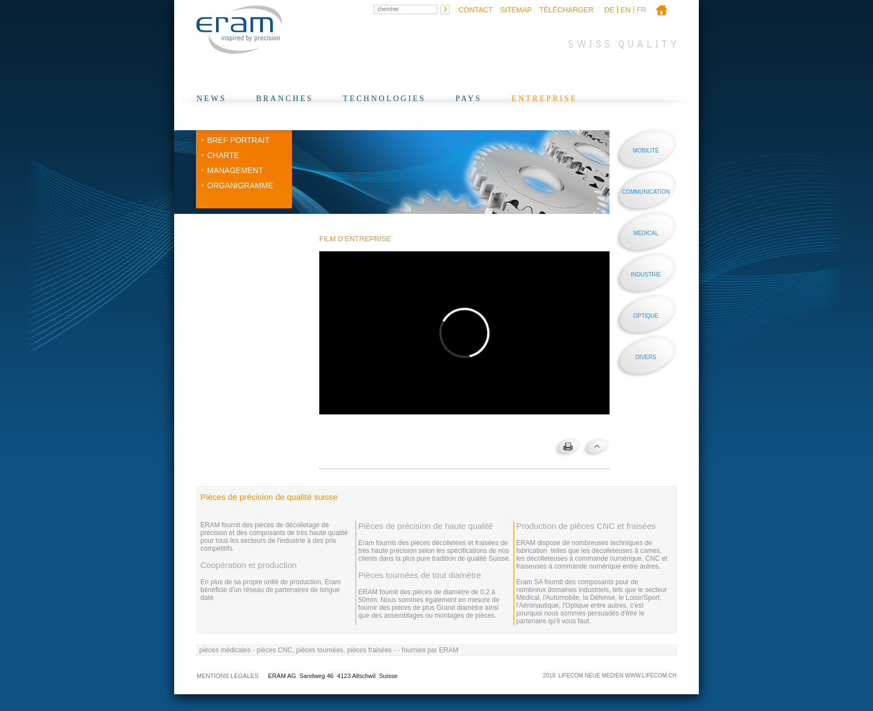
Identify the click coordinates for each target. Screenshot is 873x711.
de (610, 10)
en (626, 10)
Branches (285, 98)
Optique (645, 316)
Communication (646, 192)
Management (235, 170)
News (211, 98)
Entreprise (544, 98)
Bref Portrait (238, 140)
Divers (645, 357)
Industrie (646, 274)
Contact (475, 10)
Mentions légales (227, 675)
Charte (223, 155)
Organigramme (240, 185)
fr (641, 10)
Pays (468, 98)
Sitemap (516, 10)
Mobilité (646, 150)
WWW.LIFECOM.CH (651, 675)
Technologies (384, 98)
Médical (646, 233)
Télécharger (566, 10)
